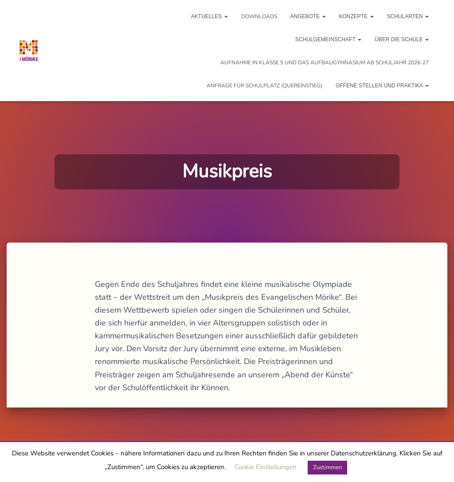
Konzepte (356, 16)
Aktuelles (209, 16)
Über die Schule (402, 39)
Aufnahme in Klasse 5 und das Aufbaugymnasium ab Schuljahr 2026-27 (324, 62)
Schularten (408, 16)
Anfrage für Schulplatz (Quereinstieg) (264, 85)
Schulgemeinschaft (328, 39)
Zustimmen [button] (327, 467)
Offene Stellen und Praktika (382, 85)
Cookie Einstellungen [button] (266, 466)
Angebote (308, 16)
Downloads (259, 16)
